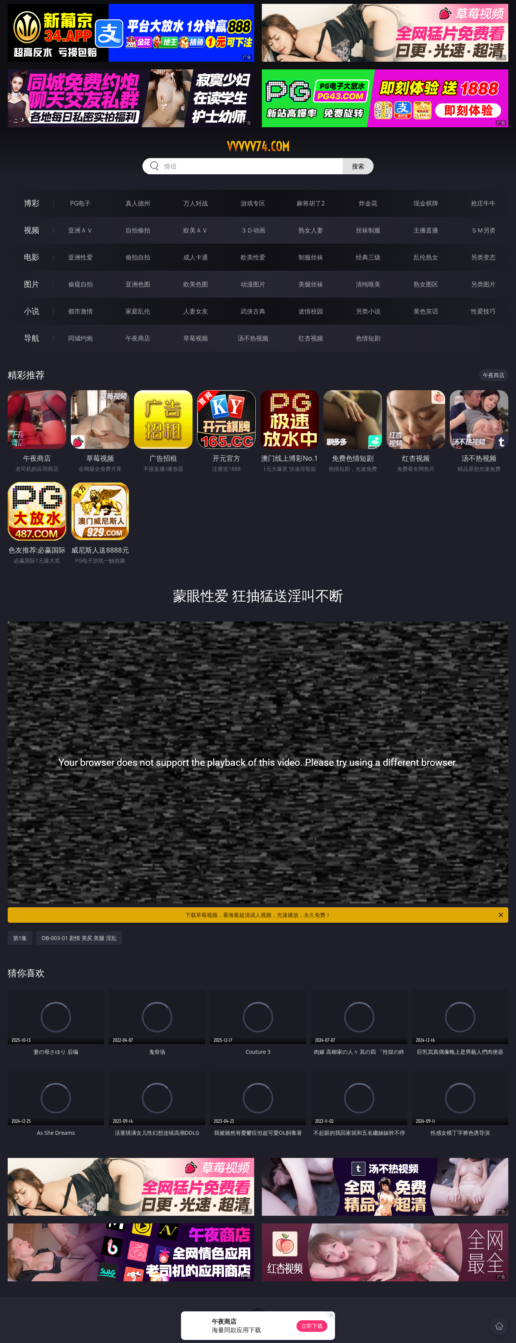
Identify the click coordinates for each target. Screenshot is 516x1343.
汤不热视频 (253, 338)
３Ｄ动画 (253, 230)
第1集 (20, 938)
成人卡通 (195, 257)
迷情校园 (310, 311)
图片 (31, 284)
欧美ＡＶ (195, 230)
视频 (31, 230)
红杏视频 (310, 338)
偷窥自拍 (80, 284)
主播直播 (426, 230)
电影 (31, 257)
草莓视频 (195, 338)
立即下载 (312, 1326)
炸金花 (368, 203)
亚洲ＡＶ (80, 230)
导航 (31, 338)
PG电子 (80, 203)
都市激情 (80, 311)
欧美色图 (195, 284)
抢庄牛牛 (483, 203)
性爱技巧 (483, 311)
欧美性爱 (253, 257)
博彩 (31, 203)
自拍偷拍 (138, 230)
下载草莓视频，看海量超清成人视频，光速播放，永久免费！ (344, 915)
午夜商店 (138, 338)
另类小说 (368, 311)
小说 (31, 311)
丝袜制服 (368, 230)
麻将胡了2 (311, 203)
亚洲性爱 (80, 257)
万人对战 (195, 203)
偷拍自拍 (138, 257)
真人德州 (138, 203)
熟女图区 (426, 284)
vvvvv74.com (258, 146)
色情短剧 (368, 338)
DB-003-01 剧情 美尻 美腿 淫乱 (79, 938)
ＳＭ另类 (483, 230)
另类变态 (483, 257)
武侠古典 (253, 311)
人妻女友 (195, 311)
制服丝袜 (310, 257)
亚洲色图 (138, 284)
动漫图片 (253, 284)
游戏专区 (253, 203)
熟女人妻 (310, 230)
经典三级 (368, 257)
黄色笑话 (426, 311)
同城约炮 (80, 338)
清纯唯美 (368, 284)
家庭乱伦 (138, 311)
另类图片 (483, 284)
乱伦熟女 (426, 257)
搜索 (358, 166)
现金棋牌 (426, 203)
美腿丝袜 (310, 284)
